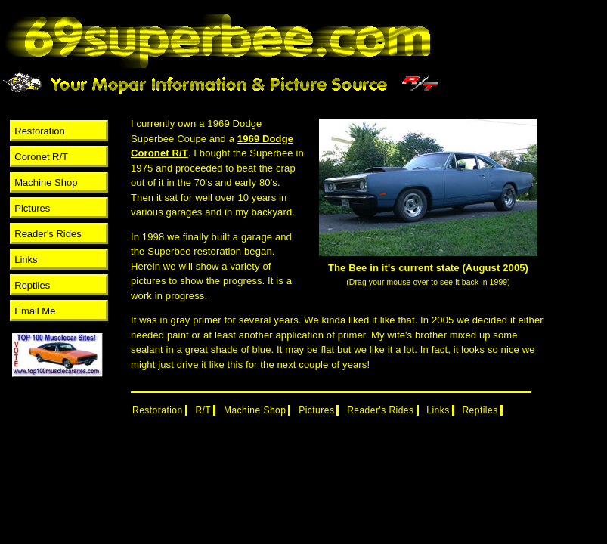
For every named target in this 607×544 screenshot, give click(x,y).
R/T (203, 410)
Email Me (34, 311)
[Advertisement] (55, 414)
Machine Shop (45, 182)
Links (25, 259)
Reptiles (32, 285)
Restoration (39, 131)
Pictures (32, 208)
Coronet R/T (41, 156)
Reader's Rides (47, 234)
